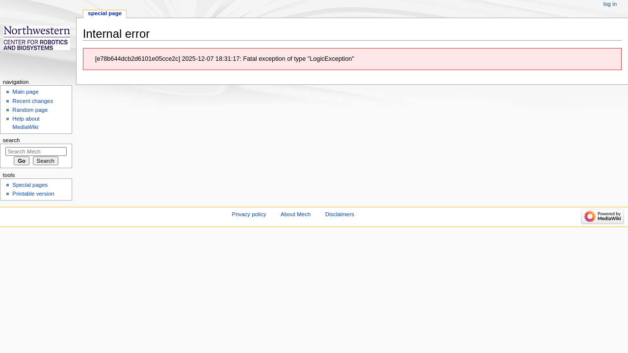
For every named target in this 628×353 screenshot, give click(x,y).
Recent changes (32, 101)
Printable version (33, 194)
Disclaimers (339, 214)
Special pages (30, 185)
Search (11, 140)
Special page (105, 13)
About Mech (296, 214)
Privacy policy (249, 214)
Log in (610, 4)
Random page (30, 110)
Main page (25, 92)
